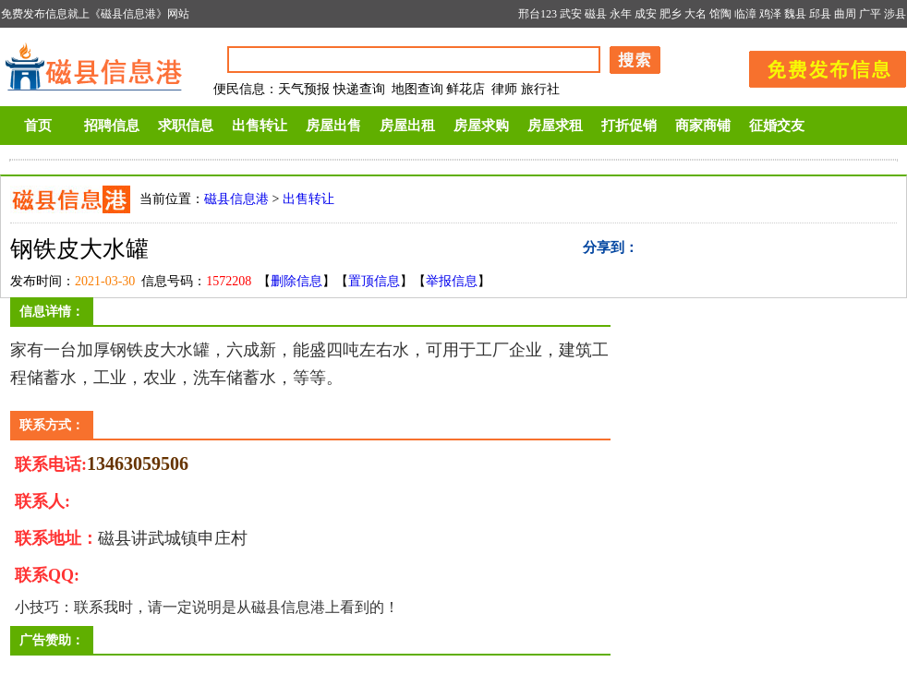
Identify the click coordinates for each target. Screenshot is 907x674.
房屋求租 (555, 125)
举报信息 (452, 281)
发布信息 (818, 66)
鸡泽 (770, 13)
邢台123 (537, 13)
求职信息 (185, 125)
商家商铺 (703, 125)
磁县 (596, 13)
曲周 (845, 13)
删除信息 (296, 281)
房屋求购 (481, 125)
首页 (38, 125)
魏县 (795, 13)
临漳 (745, 13)
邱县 (820, 13)
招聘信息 (111, 125)
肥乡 (670, 13)
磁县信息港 (236, 199)
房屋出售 (333, 125)
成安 (646, 13)
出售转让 (259, 125)
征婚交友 (776, 125)
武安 (571, 13)
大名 (695, 13)
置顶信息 (374, 281)
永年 (621, 13)
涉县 (895, 13)
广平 (870, 13)
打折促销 (629, 125)
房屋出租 (407, 125)
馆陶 (720, 13)
